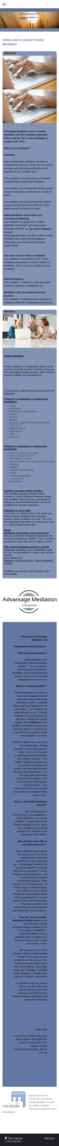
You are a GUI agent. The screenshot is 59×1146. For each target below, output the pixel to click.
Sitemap (18, 1138)
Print (9, 1138)
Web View (49, 1138)
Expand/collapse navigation (29, 4)
